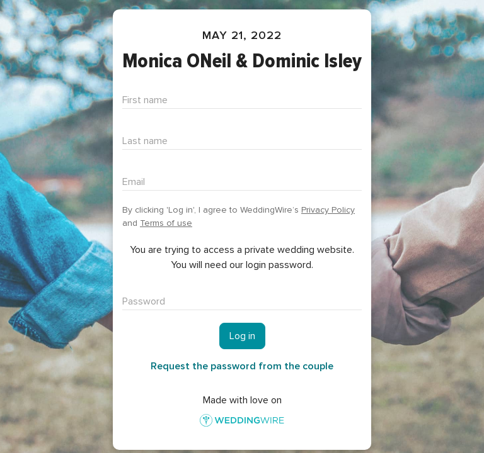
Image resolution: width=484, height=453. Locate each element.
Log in (242, 336)
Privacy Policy (328, 209)
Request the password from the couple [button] (242, 366)
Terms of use (166, 223)
